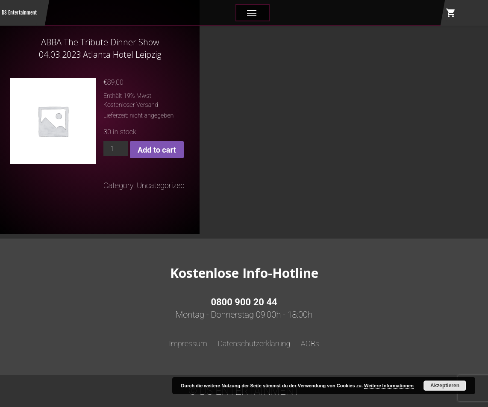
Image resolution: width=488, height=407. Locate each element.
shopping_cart (451, 13)
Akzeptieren (444, 386)
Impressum (188, 343)
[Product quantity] (115, 148)
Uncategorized (161, 185)
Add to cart (157, 149)
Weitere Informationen (389, 385)
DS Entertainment (19, 12)
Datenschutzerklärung (254, 343)
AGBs (310, 343)
